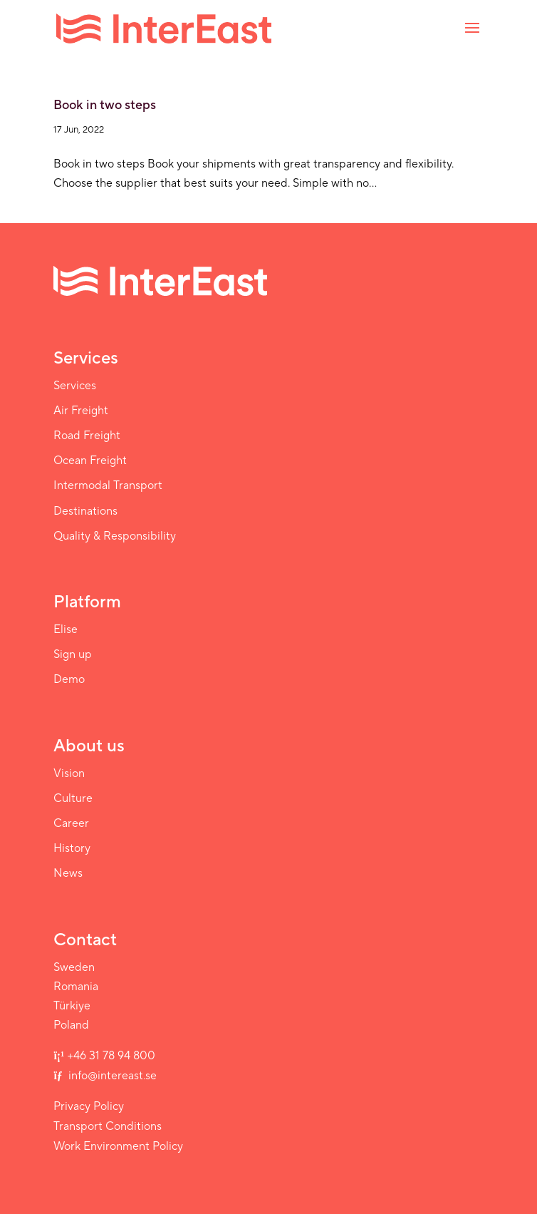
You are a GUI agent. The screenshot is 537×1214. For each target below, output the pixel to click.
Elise (65, 629)
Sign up (72, 654)
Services (74, 386)
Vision (69, 773)
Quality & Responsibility (114, 536)
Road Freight (86, 435)
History (71, 848)
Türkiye (71, 1006)
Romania (75, 986)
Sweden (74, 967)
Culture (73, 798)
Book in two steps (104, 105)
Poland (71, 1025)
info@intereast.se (111, 1076)
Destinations (85, 511)
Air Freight (80, 410)
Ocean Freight (90, 460)
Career (71, 823)
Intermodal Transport (107, 485)
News (68, 873)
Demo (69, 679)
